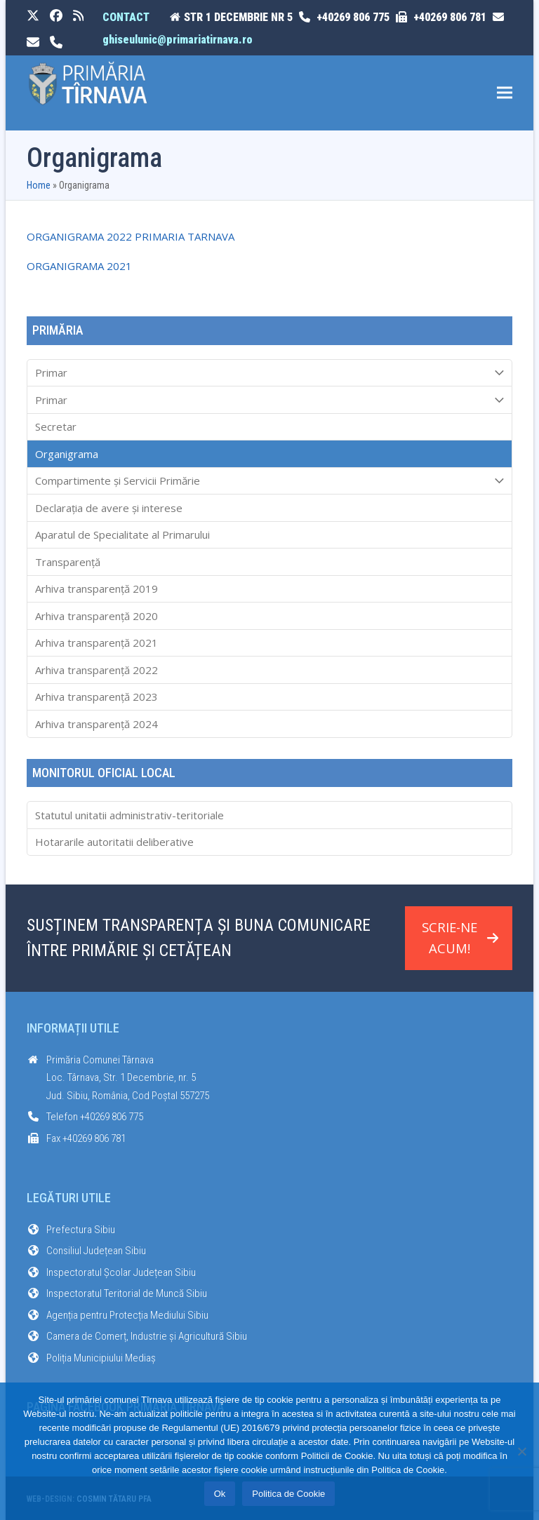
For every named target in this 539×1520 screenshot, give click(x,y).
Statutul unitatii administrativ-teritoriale (129, 815)
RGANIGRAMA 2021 (83, 266)
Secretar (55, 426)
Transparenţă (67, 562)
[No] (521, 1451)
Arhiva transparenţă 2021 (96, 642)
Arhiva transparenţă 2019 (96, 588)
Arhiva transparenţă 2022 (96, 670)
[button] (504, 93)
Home (39, 185)
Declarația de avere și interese (108, 508)
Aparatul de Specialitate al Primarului (122, 534)
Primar (269, 373)
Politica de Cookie (288, 1493)
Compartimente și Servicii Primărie (269, 481)
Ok (220, 1493)
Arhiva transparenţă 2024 (96, 724)
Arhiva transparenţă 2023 (96, 697)
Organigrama (66, 454)
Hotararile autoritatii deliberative (114, 842)
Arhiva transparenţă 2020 (96, 616)
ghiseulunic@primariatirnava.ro (177, 39)
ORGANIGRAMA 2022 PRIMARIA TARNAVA (130, 236)
